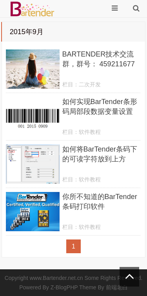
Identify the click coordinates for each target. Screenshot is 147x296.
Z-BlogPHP (64, 287)
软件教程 (90, 132)
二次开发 (90, 84)
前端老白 (117, 287)
